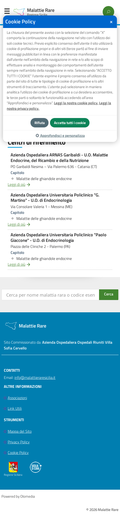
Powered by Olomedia (18, 496)
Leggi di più (16, 184)
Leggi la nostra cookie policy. (76, 103)
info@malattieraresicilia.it (34, 377)
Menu (7, 12)
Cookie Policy (18, 452)
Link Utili (15, 408)
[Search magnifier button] (108, 294)
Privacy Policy (19, 442)
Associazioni (17, 398)
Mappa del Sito (20, 431)
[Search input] (50, 294)
